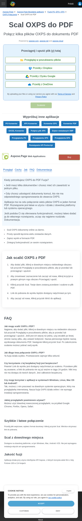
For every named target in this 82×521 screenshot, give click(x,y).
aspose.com (34, 41)
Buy (69, 157)
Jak (26, 169)
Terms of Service (64, 94)
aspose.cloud (57, 41)
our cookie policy (55, 498)
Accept (41, 503)
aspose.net (44, 41)
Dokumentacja (44, 169)
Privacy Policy (41, 97)
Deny (58, 511)
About (40, 520)
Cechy (18, 169)
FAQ (32, 169)
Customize (24, 511)
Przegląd (8, 169)
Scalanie (41, 105)
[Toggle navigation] (3, 4)
